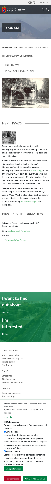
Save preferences (13, 470)
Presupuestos (8, 361)
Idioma (43, 2)
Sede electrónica (34, 3)
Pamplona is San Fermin (15, 240)
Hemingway (12, 64)
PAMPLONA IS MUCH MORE (14, 47)
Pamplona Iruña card (11, 393)
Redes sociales (13, 452)
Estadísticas (12, 432)
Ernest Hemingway (30, 201)
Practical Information (19, 70)
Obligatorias (12, 422)
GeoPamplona (8, 379)
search (47, 9)
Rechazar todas (12, 480)
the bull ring (36, 170)
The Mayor (7, 365)
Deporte (6, 312)
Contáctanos (30, 3)
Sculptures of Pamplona (19, 230)
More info (8, 418)
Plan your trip (8, 396)
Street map (7, 375)
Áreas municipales (10, 355)
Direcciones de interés (12, 382)
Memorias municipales (12, 358)
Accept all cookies (35, 480)
